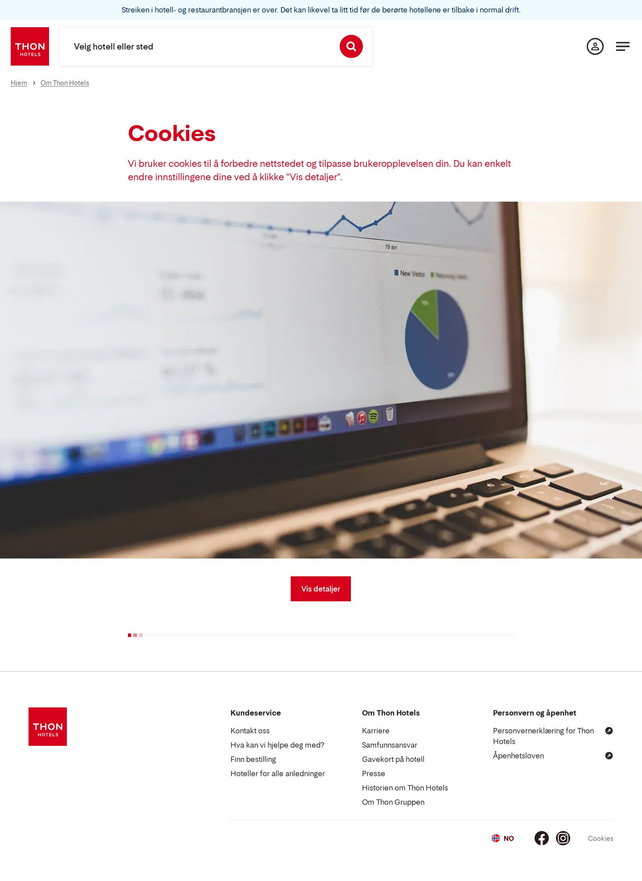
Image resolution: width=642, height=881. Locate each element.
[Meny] (622, 46)
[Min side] (595, 46)
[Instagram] (563, 838)
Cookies (600, 838)
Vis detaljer (320, 588)
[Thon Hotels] (30, 46)
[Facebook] (542, 838)
